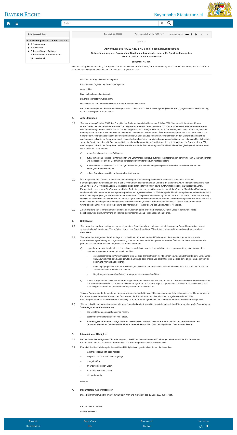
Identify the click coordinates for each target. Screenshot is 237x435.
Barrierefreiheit (33, 426)
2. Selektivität (37, 47)
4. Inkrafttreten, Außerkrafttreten (46, 54)
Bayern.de (33, 421)
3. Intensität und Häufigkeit (43, 51)
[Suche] (110, 23)
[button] (27, 40)
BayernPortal (90, 421)
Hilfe (90, 426)
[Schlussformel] (38, 58)
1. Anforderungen (39, 44)
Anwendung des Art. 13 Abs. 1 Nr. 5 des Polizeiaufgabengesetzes (62, 40)
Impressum (203, 421)
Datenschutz (147, 421)
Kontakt (146, 426)
